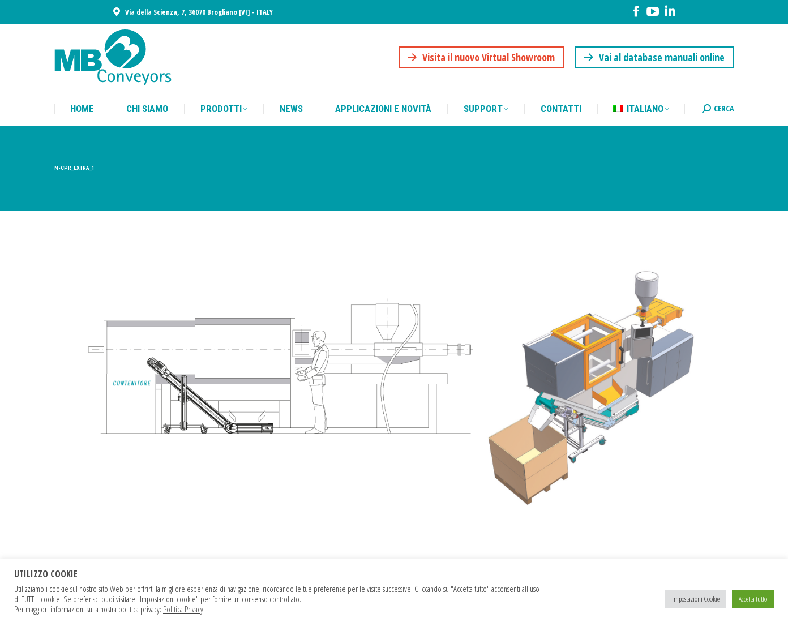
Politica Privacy (183, 609)
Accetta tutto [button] (753, 599)
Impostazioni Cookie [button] (696, 599)
